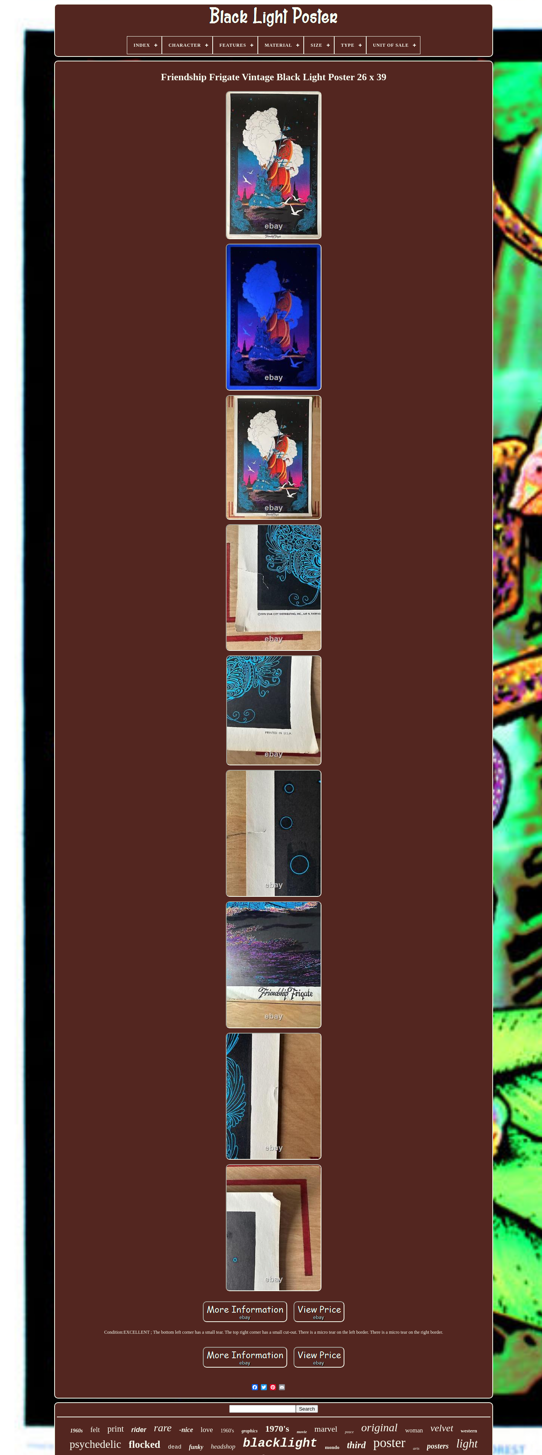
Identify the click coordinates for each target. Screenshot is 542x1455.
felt (95, 1430)
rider (138, 1430)
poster (389, 1442)
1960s (76, 1431)
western (469, 1431)
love (207, 1430)
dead (174, 1447)
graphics (250, 1431)
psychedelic (95, 1444)
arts (416, 1448)
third (356, 1445)
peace (349, 1432)
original (379, 1427)
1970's (277, 1429)
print (115, 1429)
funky (196, 1447)
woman (414, 1430)
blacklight (280, 1443)
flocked (144, 1444)
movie (302, 1431)
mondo (332, 1447)
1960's (227, 1431)
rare (163, 1428)
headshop (223, 1446)
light (467, 1443)
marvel (325, 1429)
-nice (186, 1430)
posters (438, 1446)
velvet (442, 1428)
